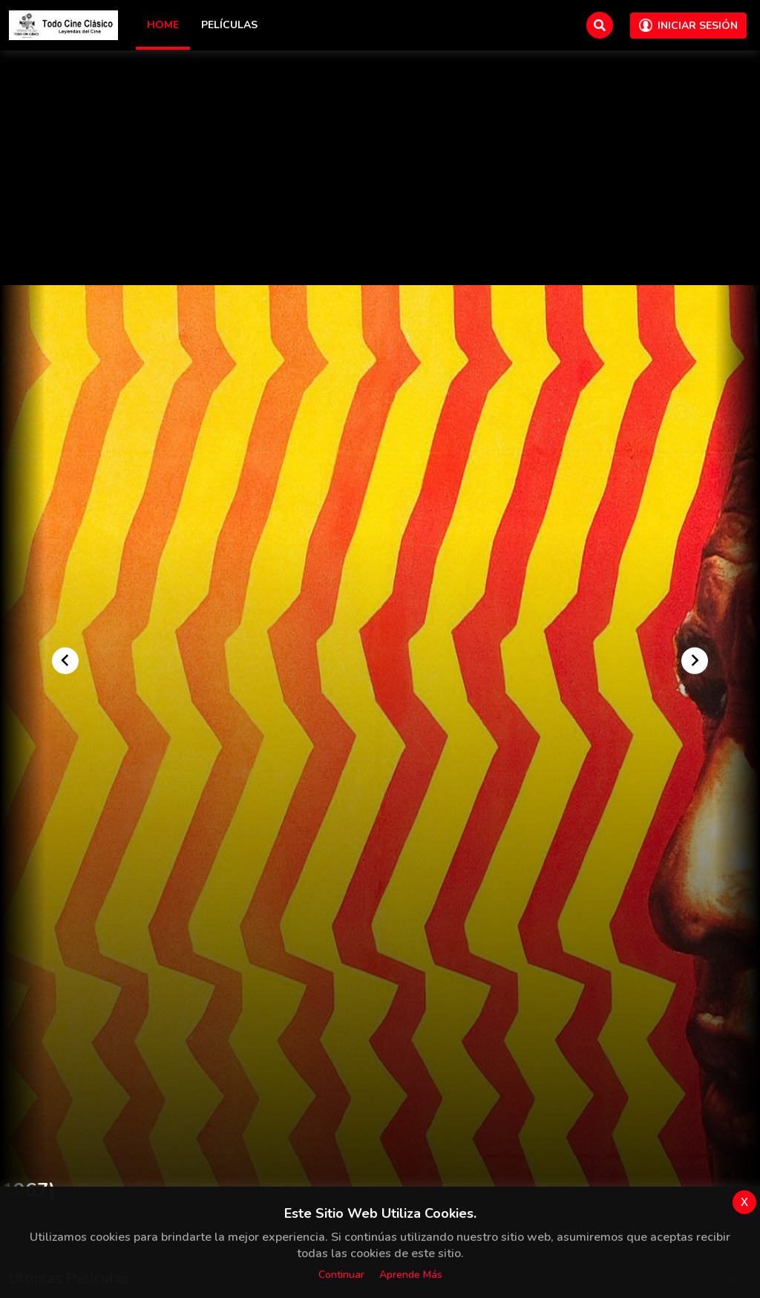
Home (163, 25)
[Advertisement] (380, 174)
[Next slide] (694, 660)
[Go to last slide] (65, 660)
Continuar (341, 1275)
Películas (229, 25)
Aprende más (410, 1275)
